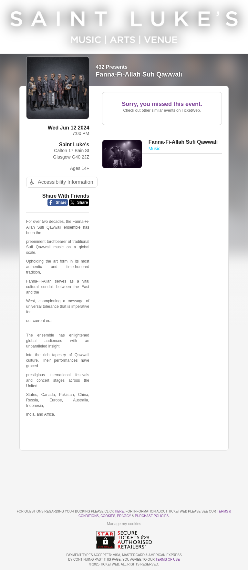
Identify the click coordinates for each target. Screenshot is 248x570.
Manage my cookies (124, 524)
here (119, 511)
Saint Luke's (74, 144)
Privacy (124, 516)
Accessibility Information (60, 182)
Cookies (107, 516)
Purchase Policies (152, 516)
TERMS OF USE (168, 559)
